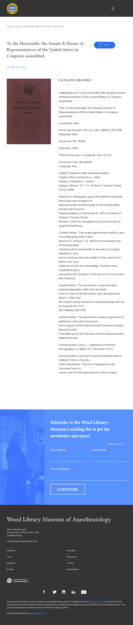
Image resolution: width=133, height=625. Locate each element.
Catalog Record (75, 80)
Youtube (84, 592)
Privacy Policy (96, 601)
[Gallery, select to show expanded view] (29, 111)
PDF (107, 45)
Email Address (61, 469)
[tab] (77, 80)
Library (18, 26)
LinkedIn (75, 592)
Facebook (46, 592)
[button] (113, 9)
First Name (59, 450)
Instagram (65, 592)
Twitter (56, 592)
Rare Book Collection (34, 26)
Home (10, 26)
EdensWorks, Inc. (38, 613)
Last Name (100, 450)
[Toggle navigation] (123, 8)
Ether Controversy (55, 26)
